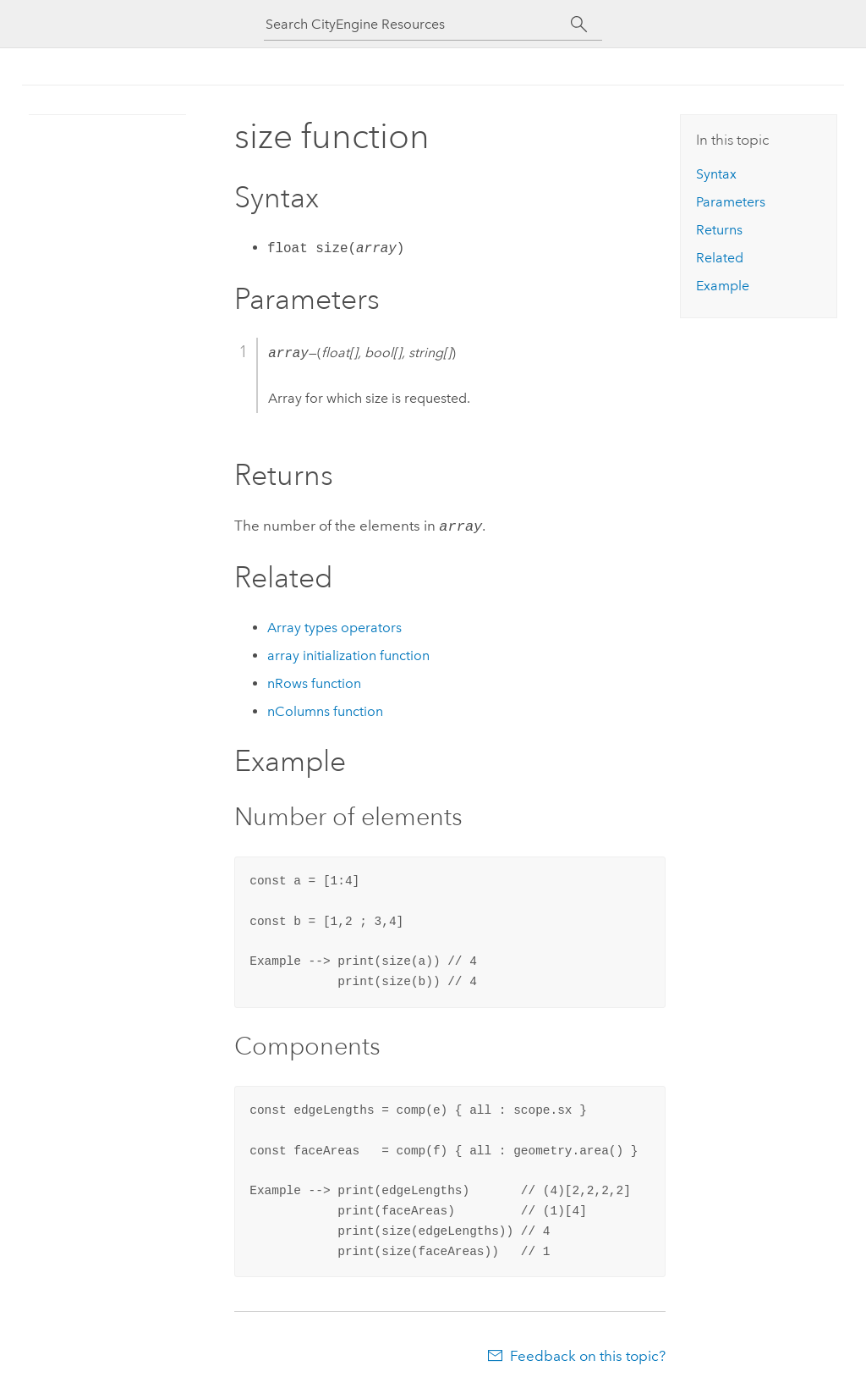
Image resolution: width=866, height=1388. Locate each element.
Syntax (716, 174)
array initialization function (348, 654)
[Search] (579, 24)
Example (722, 286)
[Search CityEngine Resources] (418, 24)
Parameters (730, 202)
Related (719, 258)
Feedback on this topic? (588, 1354)
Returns (719, 230)
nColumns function (325, 710)
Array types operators (334, 626)
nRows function (314, 682)
